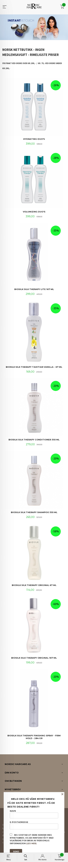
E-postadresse (34, 825)
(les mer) (31, 843)
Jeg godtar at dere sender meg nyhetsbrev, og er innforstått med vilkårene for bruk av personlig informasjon (31, 839)
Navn (34, 814)
